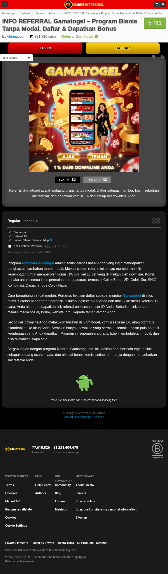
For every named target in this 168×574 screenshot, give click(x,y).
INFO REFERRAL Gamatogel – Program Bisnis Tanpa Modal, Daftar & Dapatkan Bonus (115, 13)
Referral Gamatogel (38, 263)
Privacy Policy (85, 501)
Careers (80, 493)
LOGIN (45, 48)
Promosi (53, 13)
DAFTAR (123, 48)
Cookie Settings (16, 525)
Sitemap (81, 517)
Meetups (61, 509)
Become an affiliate (18, 509)
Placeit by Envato (42, 543)
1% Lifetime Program (40, 246)
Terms (9, 485)
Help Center (43, 485)
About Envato (84, 485)
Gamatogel (8, 13)
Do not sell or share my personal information (105, 509)
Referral (25, 13)
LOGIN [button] (64, 180)
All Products (85, 543)
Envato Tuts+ (65, 543)
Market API (13, 501)
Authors (40, 493)
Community (63, 485)
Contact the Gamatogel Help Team (84, 417)
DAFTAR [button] (94, 180)
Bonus (39, 13)
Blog (58, 493)
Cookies (10, 517)
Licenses (11, 493)
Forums (60, 501)
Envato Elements (16, 543)
